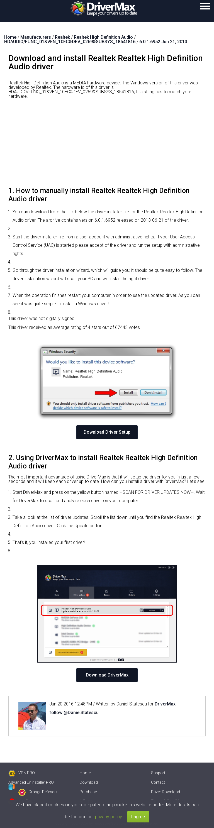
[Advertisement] (107, 145)
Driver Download (165, 792)
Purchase (88, 792)
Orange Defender (38, 792)
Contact (158, 782)
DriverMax (165, 704)
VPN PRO (21, 773)
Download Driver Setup (107, 432)
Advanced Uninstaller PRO (31, 782)
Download (89, 782)
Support (158, 773)
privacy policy (108, 816)
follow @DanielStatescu (74, 712)
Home (85, 773)
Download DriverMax (107, 675)
